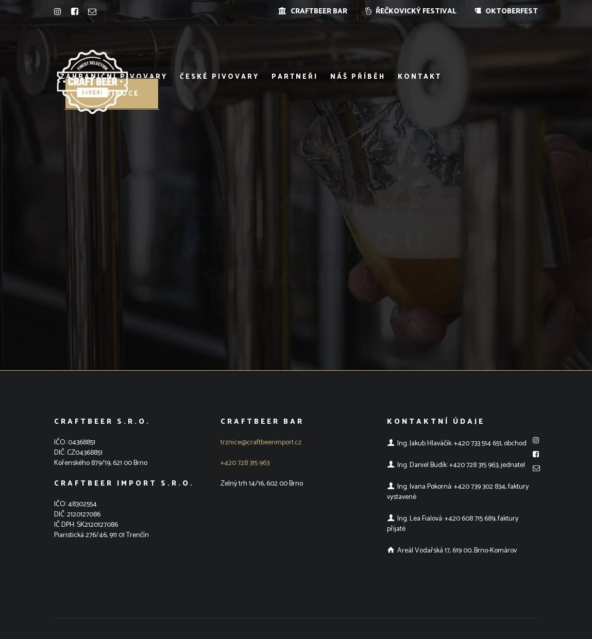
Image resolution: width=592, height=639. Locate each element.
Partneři (295, 77)
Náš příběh (357, 77)
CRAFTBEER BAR (312, 12)
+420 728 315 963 (245, 463)
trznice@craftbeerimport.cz (261, 442)
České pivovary (219, 77)
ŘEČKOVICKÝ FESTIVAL (410, 12)
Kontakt (420, 77)
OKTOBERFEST (506, 12)
